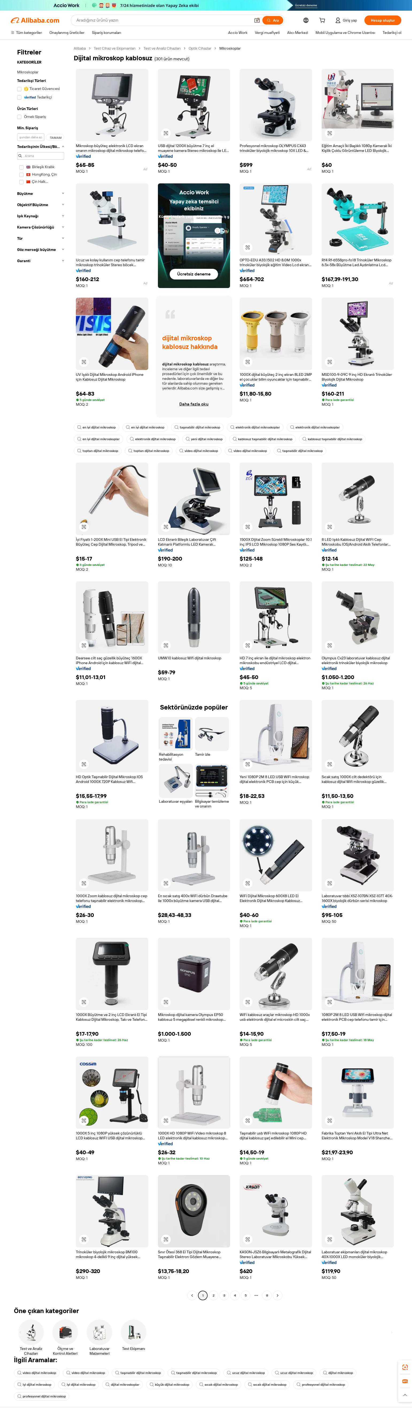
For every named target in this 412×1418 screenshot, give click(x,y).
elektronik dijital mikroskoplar (255, 427)
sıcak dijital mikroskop (218, 1384)
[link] (405, 1367)
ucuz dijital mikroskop (246, 1373)
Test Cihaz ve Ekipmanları (114, 48)
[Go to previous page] (192, 1295)
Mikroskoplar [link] (230, 48)
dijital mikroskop (338, 1373)
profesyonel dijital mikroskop (321, 1384)
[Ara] (272, 20)
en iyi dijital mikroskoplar (98, 439)
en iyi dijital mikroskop (96, 427)
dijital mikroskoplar (122, 1384)
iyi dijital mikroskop (34, 1384)
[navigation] (40, 672)
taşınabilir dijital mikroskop (197, 427)
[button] (257, 20)
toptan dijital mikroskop (97, 451)
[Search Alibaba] (163, 20)
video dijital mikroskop (198, 451)
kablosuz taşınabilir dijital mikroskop (262, 439)
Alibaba (80, 48)
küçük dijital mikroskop (169, 1384)
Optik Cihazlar (200, 48)
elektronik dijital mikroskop (153, 439)
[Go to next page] (277, 1295)
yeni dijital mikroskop (204, 439)
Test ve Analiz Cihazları (162, 48)
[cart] (323, 21)
